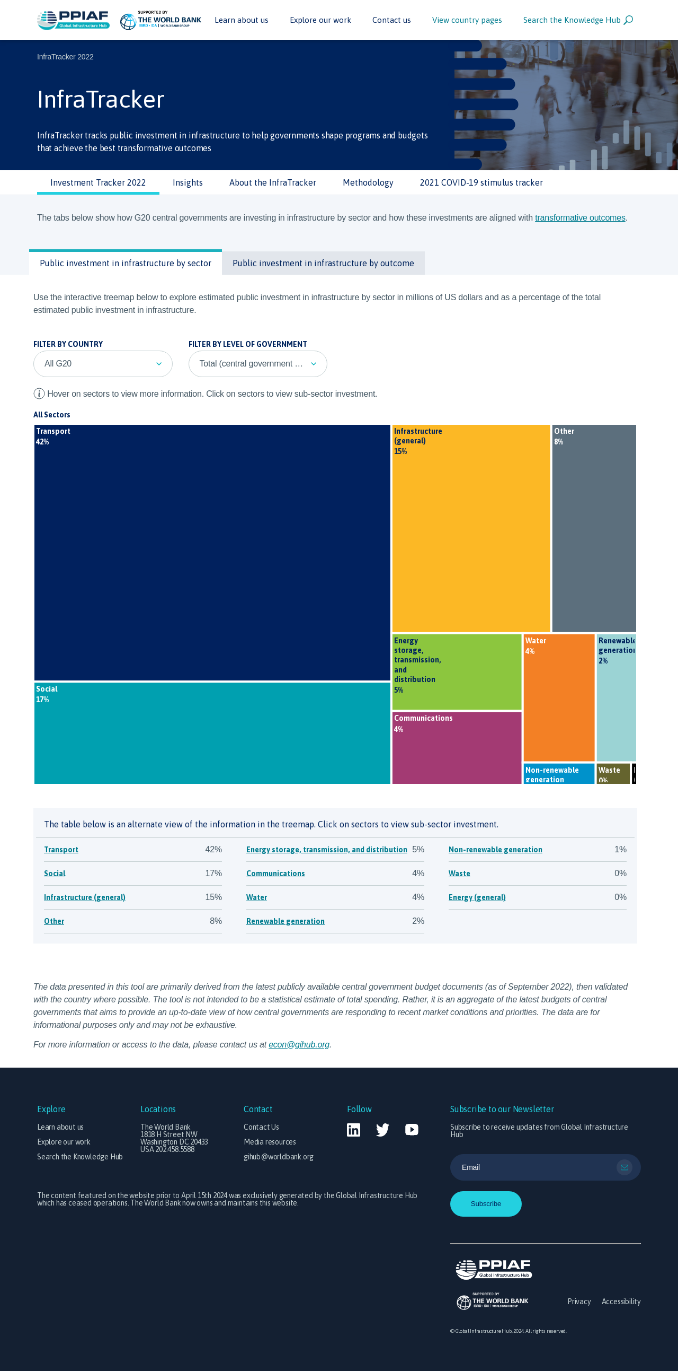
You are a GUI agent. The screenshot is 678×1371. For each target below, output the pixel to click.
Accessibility (621, 1301)
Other (54, 921)
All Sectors (51, 414)
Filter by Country (68, 344)
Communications (275, 873)
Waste (459, 873)
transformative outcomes (580, 217)
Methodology (368, 182)
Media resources (270, 1142)
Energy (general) (477, 897)
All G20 (58, 363)
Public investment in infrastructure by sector (125, 263)
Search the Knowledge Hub (578, 20)
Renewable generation (285, 921)
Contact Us (261, 1127)
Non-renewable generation (495, 849)
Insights (188, 182)
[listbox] (103, 364)
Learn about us (242, 19)
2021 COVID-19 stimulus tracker (481, 182)
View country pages (467, 19)
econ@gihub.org (299, 1044)
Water (256, 897)
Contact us (391, 19)
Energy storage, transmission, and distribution (326, 849)
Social (54, 873)
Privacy (579, 1301)
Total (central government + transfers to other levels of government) (264, 363)
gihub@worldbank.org (279, 1156)
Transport (61, 849)
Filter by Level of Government (248, 344)
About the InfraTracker (272, 182)
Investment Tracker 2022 (98, 182)
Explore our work (320, 19)
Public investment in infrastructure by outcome (323, 263)
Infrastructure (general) (85, 897)
